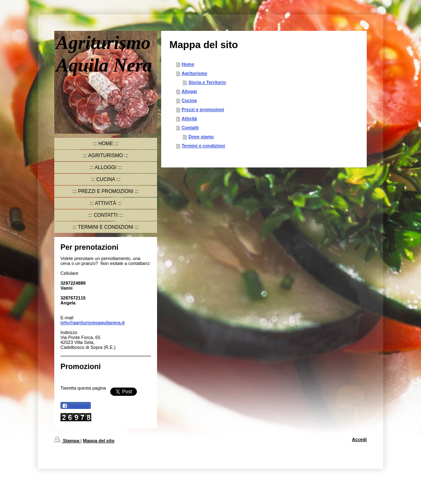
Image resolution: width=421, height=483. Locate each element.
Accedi (359, 439)
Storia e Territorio (207, 82)
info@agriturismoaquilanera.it (92, 322)
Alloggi (189, 91)
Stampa (67, 440)
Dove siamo (201, 136)
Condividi (75, 406)
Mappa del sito (98, 440)
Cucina (189, 100)
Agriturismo (194, 73)
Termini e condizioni (203, 145)
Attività (189, 118)
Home (188, 64)
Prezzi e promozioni (203, 109)
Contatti (190, 127)
